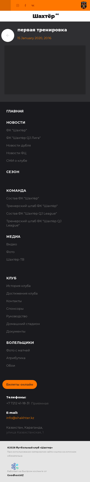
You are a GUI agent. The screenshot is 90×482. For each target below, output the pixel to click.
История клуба (18, 286)
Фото (10, 252)
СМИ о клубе (16, 160)
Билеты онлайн (19, 384)
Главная (14, 111)
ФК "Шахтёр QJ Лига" (23, 138)
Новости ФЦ (16, 153)
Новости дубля (18, 145)
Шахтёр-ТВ (15, 259)
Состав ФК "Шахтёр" (22, 198)
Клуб (11, 278)
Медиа (13, 237)
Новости (15, 123)
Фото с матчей (18, 350)
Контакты (14, 301)
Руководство (16, 316)
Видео (11, 244)
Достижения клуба (22, 293)
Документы (16, 331)
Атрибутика (16, 358)
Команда (16, 191)
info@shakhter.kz (20, 418)
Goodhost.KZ (15, 475)
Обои (10, 365)
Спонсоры (15, 308)
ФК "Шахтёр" (16, 130)
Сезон (12, 172)
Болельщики (20, 343)
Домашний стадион (23, 324)
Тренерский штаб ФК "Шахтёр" (32, 206)
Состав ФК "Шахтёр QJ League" (31, 213)
